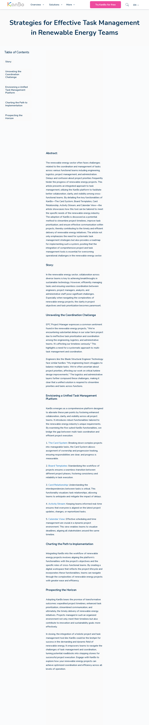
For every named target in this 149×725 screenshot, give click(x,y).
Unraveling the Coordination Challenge (13, 74)
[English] (136, 5)
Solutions (56, 4)
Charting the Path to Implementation (16, 104)
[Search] (127, 4)
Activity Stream (56, 503)
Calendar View (56, 519)
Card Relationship (58, 485)
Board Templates (57, 465)
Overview (38, 4)
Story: (8, 61)
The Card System (57, 443)
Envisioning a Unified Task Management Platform (16, 89)
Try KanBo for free (105, 4)
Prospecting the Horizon (13, 117)
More (71, 4)
